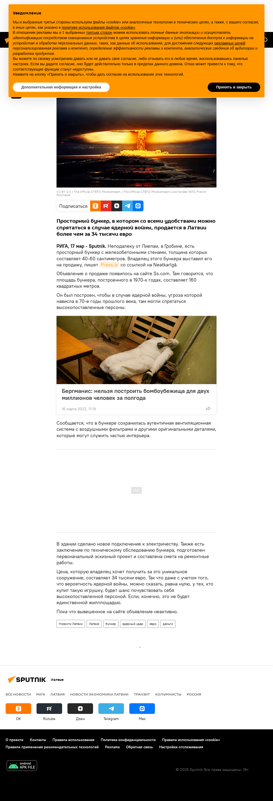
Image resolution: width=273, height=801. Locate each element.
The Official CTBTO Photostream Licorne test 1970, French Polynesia (131, 193)
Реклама (112, 747)
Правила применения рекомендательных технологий (52, 747)
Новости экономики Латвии (99, 694)
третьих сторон (99, 32)
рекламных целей (229, 43)
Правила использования (73, 739)
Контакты (38, 739)
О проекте (14, 739)
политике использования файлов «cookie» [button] (98, 27)
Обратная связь (139, 747)
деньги (168, 624)
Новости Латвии (71, 624)
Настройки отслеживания (181, 747)
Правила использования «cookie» (191, 739)
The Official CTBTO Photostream (97, 192)
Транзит (142, 694)
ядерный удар (132, 624)
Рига (40, 694)
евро (153, 624)
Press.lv (109, 265)
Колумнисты (168, 694)
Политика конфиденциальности (128, 739)
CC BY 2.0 (64, 192)
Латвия (94, 624)
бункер (111, 624)
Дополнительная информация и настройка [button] (61, 87)
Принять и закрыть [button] (234, 87)
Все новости (18, 694)
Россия (194, 694)
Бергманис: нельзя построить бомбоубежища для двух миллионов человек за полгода (135, 394)
